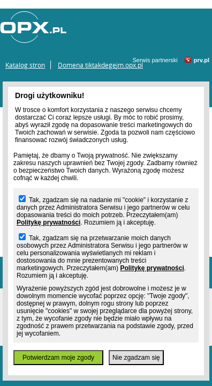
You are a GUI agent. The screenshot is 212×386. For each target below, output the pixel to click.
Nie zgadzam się (136, 357)
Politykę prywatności (48, 222)
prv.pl (201, 60)
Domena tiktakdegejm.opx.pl (100, 65)
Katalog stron (25, 65)
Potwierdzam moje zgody (58, 357)
